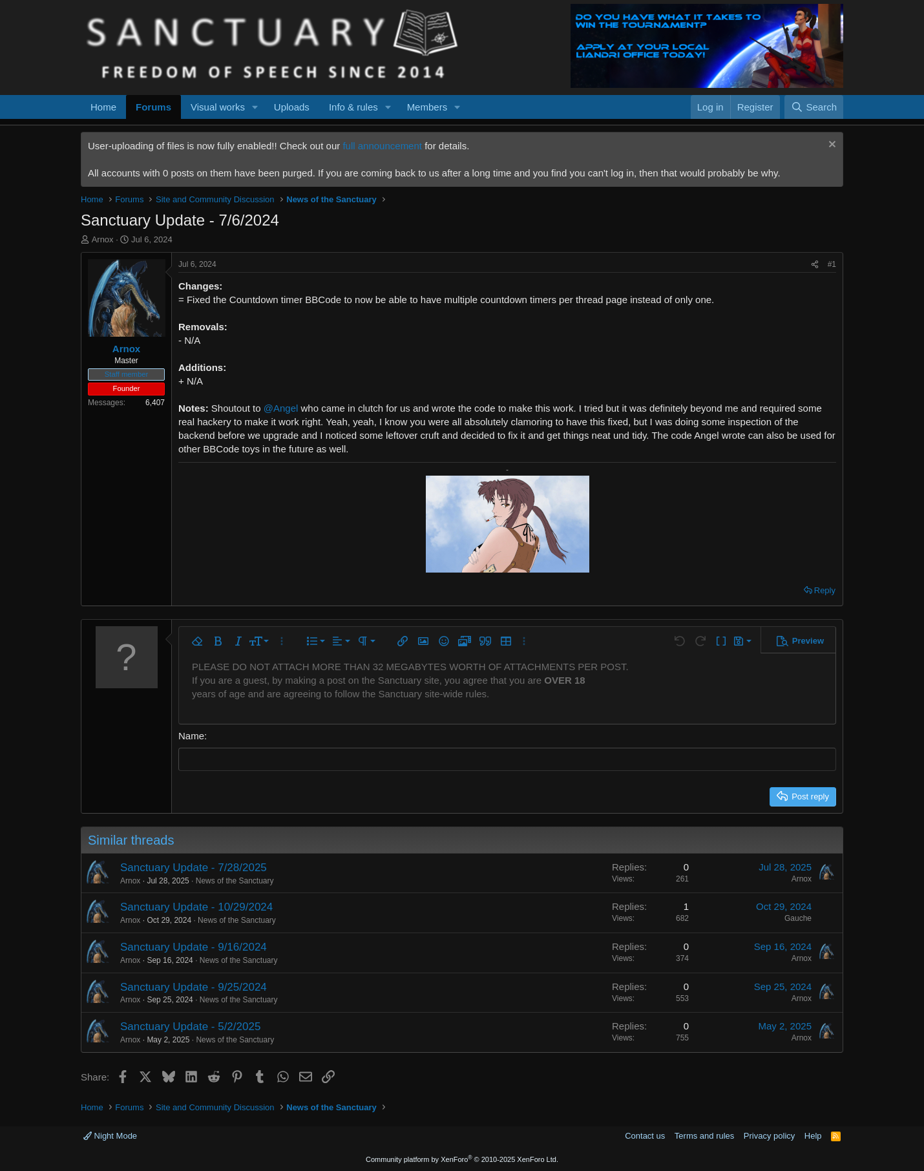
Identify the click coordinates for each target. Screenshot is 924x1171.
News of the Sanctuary (235, 880)
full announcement (382, 145)
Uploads (292, 106)
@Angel (281, 408)
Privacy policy (769, 1136)
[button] (255, 107)
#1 (832, 264)
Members (427, 106)
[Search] (813, 107)
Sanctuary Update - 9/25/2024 (193, 986)
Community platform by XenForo (462, 1159)
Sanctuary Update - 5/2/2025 (190, 1026)
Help (813, 1136)
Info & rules (353, 106)
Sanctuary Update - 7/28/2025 (193, 867)
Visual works (218, 106)
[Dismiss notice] (830, 146)
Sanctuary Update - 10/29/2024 (196, 907)
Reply (824, 590)
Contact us (645, 1136)
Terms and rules (704, 1136)
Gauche (798, 918)
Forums (153, 106)
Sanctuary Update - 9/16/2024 (193, 946)
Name (191, 735)
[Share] (814, 264)
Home (103, 106)
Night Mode (110, 1136)
